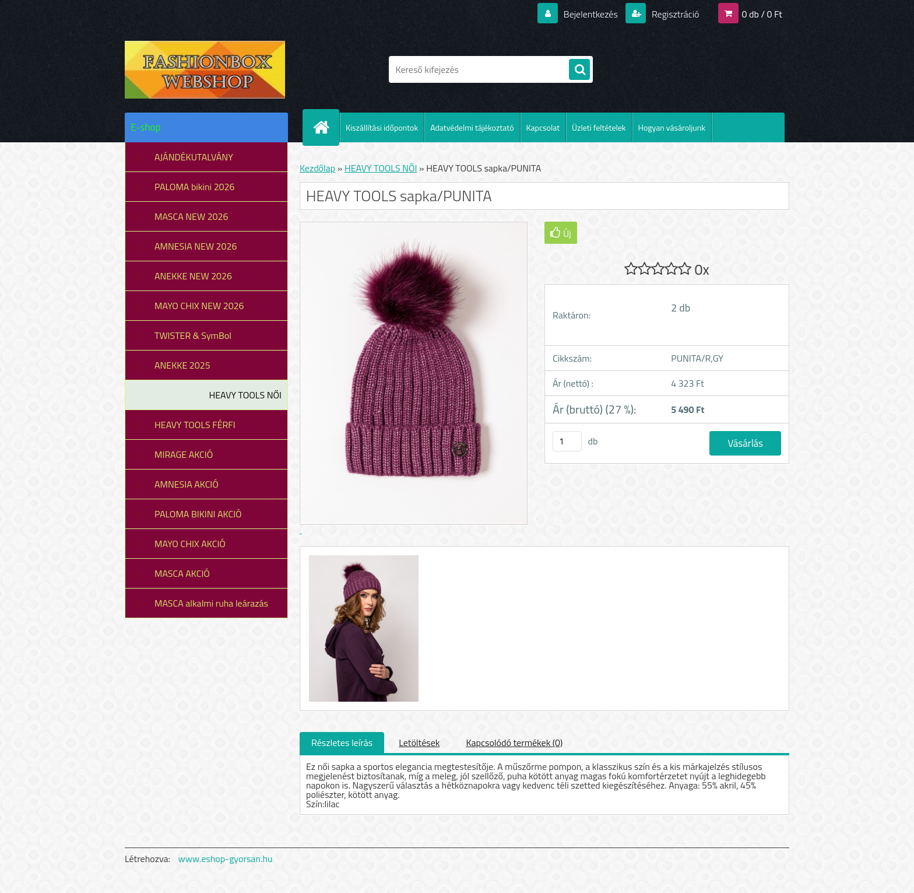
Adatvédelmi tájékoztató (472, 127)
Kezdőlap (317, 168)
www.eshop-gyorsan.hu (225, 859)
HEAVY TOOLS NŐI (245, 395)
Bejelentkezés (590, 14)
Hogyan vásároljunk (671, 127)
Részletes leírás (341, 743)
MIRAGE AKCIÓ (183, 454)
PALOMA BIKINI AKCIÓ (198, 514)
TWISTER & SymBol (192, 335)
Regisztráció (674, 14)
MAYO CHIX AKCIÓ (190, 544)
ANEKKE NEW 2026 (193, 276)
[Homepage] (325, 127)
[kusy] (567, 441)
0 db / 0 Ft (762, 14)
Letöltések (419, 743)
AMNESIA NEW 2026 (195, 246)
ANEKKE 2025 (182, 365)
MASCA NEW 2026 (191, 216)
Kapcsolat (543, 127)
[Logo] (205, 69)
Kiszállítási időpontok (382, 127)
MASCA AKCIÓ (182, 573)
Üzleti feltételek (598, 127)
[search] (579, 70)
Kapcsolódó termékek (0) (514, 743)
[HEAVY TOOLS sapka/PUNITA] (362, 557)
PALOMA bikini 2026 (194, 187)
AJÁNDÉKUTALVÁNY (193, 157)
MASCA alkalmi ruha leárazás (211, 603)
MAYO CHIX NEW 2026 (199, 306)
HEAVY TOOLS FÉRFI (194, 425)
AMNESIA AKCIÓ (186, 484)
